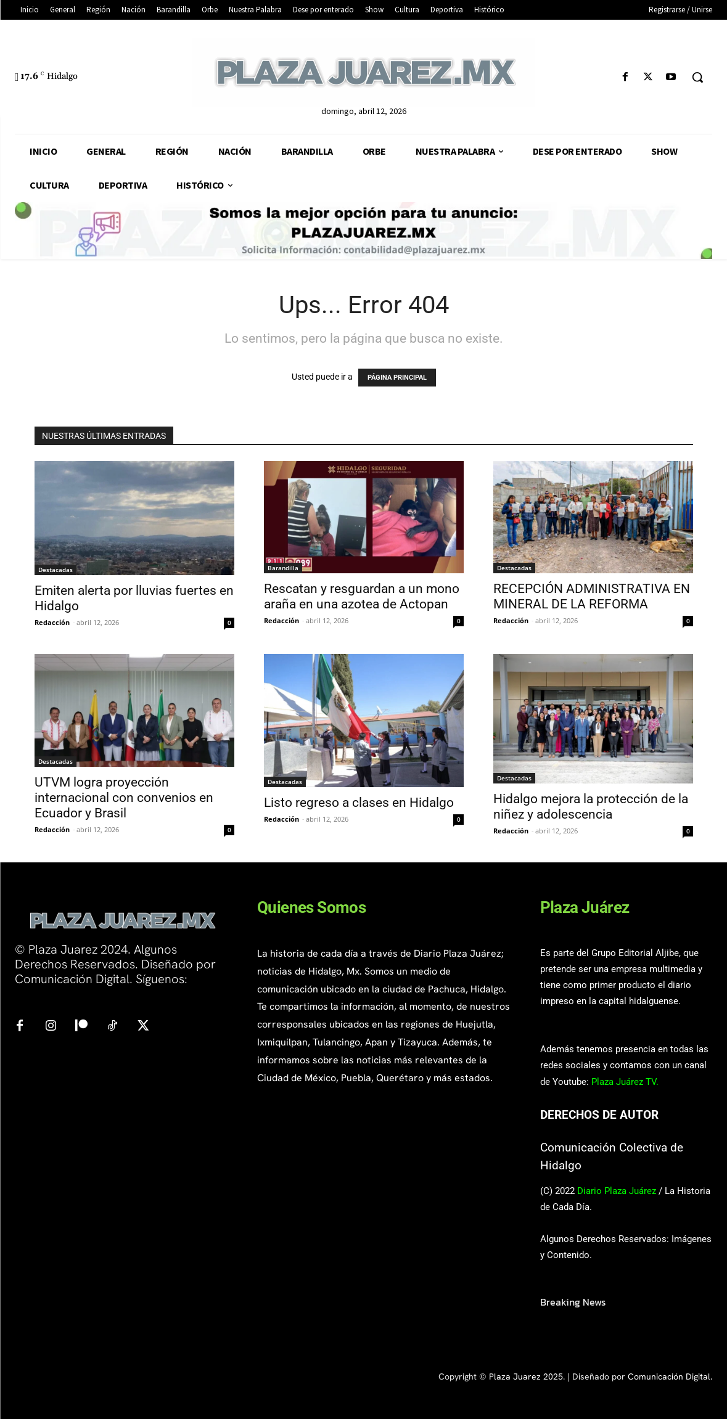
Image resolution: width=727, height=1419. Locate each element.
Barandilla (283, 567)
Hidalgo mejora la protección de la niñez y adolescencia (590, 806)
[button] (697, 77)
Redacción (52, 622)
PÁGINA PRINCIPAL (397, 378)
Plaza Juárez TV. (625, 1081)
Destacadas (55, 569)
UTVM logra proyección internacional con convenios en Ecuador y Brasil (124, 797)
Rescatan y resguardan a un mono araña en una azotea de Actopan (361, 596)
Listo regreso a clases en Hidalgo (359, 802)
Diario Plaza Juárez (616, 1190)
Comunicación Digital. (670, 1376)
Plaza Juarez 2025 (526, 1376)
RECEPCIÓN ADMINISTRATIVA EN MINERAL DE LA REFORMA (591, 596)
